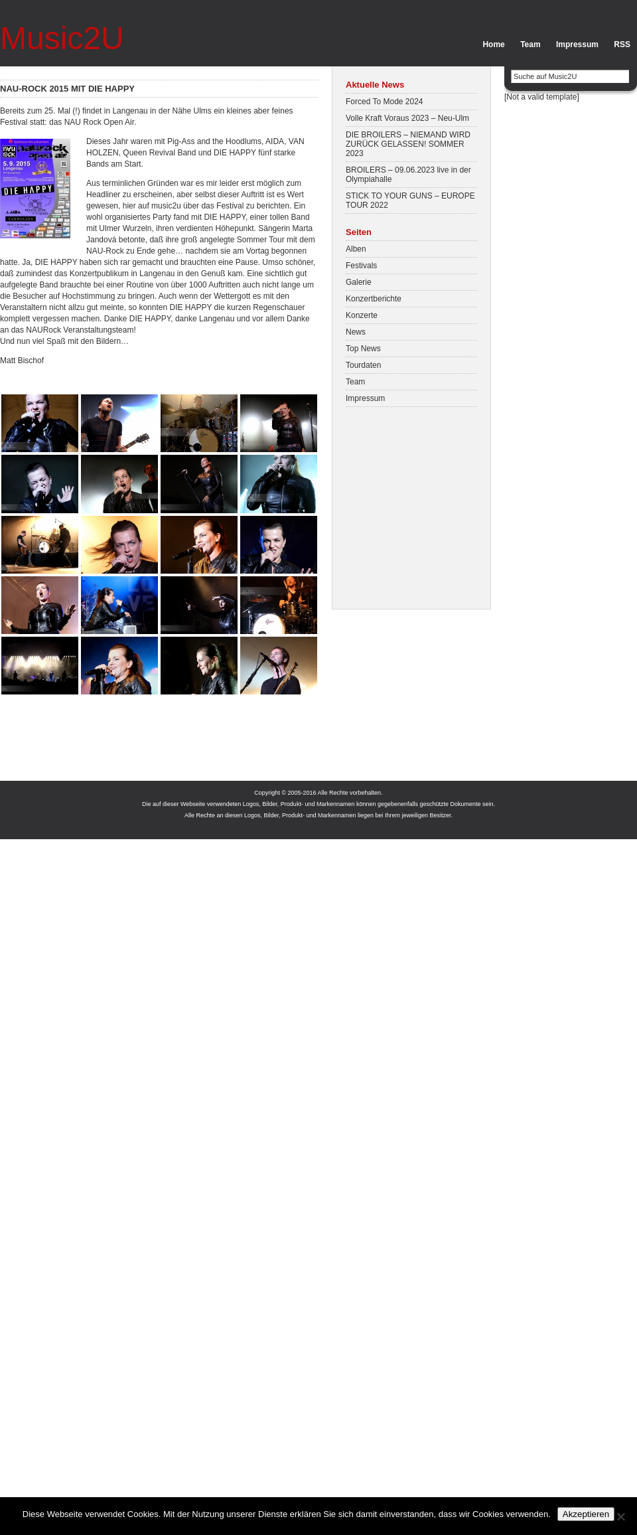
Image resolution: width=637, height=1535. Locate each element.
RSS (622, 44)
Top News (363, 348)
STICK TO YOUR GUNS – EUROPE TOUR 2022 (410, 200)
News (356, 332)
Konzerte (362, 315)
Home (493, 44)
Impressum (577, 44)
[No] (620, 1516)
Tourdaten (363, 365)
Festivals (361, 265)
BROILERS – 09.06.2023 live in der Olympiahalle (408, 174)
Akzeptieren (586, 1514)
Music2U (62, 38)
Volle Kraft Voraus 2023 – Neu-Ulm (407, 118)
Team (530, 44)
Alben (356, 249)
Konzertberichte (373, 298)
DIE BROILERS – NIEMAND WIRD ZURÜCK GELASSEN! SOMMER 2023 (408, 144)
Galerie (359, 282)
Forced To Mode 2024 (384, 101)
